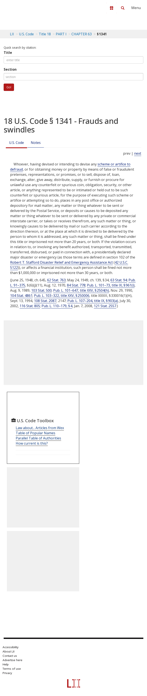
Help (6, 664)
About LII (8, 651)
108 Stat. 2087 (45, 300)
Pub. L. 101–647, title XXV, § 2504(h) (81, 290)
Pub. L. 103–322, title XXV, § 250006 (61, 295)
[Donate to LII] (111, 8)
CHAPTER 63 (81, 34)
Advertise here (12, 660)
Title (8, 52)
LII (12, 34)
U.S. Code (16, 142)
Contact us (10, 656)
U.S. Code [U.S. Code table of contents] (26, 34)
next (137, 153)
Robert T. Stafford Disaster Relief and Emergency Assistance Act (61, 262)
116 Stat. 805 (30, 306)
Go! (8, 87)
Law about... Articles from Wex (40, 427)
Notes (36, 142)
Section (10, 69)
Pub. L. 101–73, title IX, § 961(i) (111, 285)
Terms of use (12, 669)
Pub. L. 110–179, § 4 (57, 306)
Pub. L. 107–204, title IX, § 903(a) (92, 300)
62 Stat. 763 (56, 280)
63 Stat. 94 (118, 280)
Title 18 (45, 34)
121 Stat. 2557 (105, 306)
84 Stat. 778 (76, 285)
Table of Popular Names (35, 433)
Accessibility (11, 647)
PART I (61, 34)
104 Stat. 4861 (21, 295)
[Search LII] (123, 8)
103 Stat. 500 (41, 290)
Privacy (7, 673)
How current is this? (32, 443)
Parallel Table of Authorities (38, 438)
